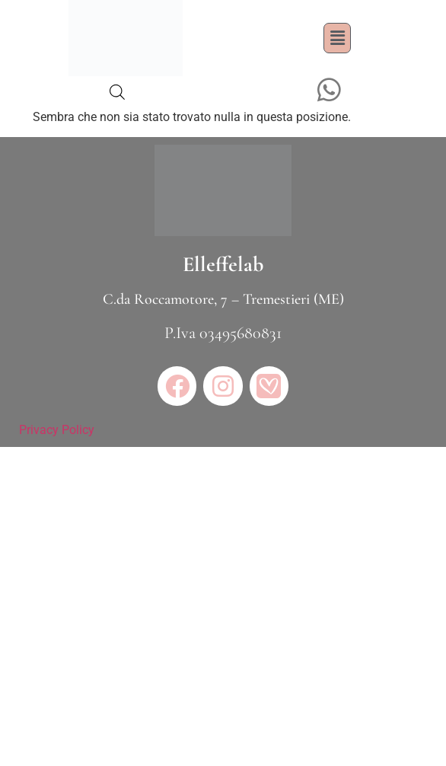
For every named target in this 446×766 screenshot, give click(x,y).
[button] (337, 38)
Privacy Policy (56, 430)
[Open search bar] (117, 92)
